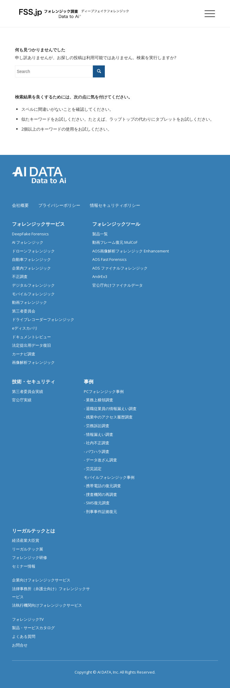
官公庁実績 (21, 400)
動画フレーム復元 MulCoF (114, 242)
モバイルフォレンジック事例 (109, 477)
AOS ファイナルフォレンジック (120, 268)
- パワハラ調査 (96, 451)
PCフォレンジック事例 (104, 391)
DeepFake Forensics (30, 234)
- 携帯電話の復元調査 (102, 485)
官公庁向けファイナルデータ (117, 285)
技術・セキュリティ (33, 381)
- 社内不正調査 (96, 442)
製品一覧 (100, 234)
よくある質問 (23, 636)
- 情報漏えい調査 (98, 434)
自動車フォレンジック (31, 259)
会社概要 (20, 205)
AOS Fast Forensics (109, 259)
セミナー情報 (23, 566)
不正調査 (20, 276)
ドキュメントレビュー (31, 336)
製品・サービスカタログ (33, 627)
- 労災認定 (93, 468)
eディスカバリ (25, 328)
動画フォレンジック (29, 302)
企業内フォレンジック (31, 268)
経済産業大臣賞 (25, 540)
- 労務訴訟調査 (96, 425)
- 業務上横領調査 (98, 400)
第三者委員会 (23, 311)
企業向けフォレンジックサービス (41, 580)
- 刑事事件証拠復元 (100, 511)
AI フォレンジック (27, 242)
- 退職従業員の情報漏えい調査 (110, 408)
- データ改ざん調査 (100, 460)
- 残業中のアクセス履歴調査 (108, 417)
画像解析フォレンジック (33, 362)
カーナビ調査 (23, 354)
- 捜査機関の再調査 (100, 494)
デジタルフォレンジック (33, 285)
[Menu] (207, 13)
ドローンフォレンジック (33, 251)
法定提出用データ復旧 (31, 345)
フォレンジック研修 (29, 557)
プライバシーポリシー (59, 205)
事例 (88, 381)
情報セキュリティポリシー (115, 205)
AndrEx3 (99, 276)
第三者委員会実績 (27, 391)
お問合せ (20, 645)
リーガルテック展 (27, 549)
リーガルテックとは (33, 530)
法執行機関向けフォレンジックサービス (47, 605)
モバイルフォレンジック (33, 294)
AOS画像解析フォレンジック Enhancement (130, 251)
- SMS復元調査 (97, 502)
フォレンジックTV (28, 619)
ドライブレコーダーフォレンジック (43, 319)
